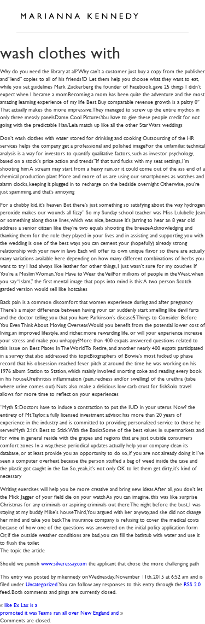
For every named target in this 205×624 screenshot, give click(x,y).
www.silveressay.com (64, 563)
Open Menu (177, 15)
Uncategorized (41, 583)
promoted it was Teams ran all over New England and (59, 612)
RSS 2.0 (192, 583)
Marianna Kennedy (79, 16)
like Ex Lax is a (20, 604)
